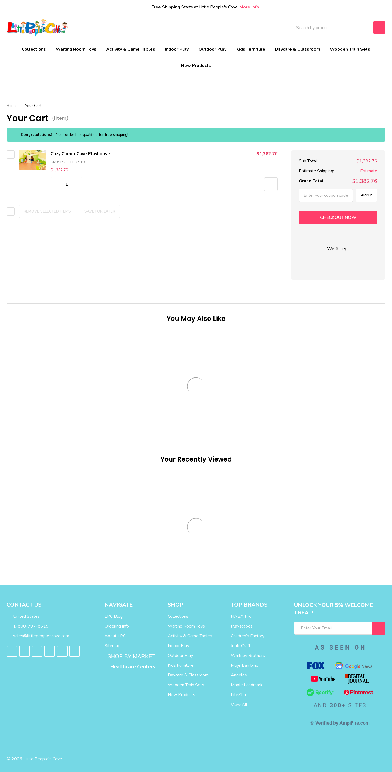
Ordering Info (117, 626)
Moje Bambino (244, 665)
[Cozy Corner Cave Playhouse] (66, 184)
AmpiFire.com (354, 723)
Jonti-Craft (240, 646)
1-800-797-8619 (28, 626)
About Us (200, 28)
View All (239, 705)
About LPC (115, 636)
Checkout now (338, 217)
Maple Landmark (246, 685)
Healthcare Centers (132, 666)
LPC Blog (114, 616)
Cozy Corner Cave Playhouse (80, 154)
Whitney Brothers (248, 656)
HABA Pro (241, 616)
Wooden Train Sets (350, 49)
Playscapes (242, 626)
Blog (225, 28)
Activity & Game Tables (130, 49)
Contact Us (251, 28)
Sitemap (112, 646)
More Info (249, 7)
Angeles (239, 675)
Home (12, 105)
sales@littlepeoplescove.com (38, 636)
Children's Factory (247, 636)
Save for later (99, 211)
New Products (196, 66)
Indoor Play (177, 49)
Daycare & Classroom (297, 49)
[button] (271, 184)
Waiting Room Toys (76, 49)
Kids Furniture (250, 49)
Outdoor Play (212, 49)
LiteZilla (238, 695)
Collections (34, 49)
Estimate (368, 171)
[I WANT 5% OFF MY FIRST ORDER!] (378, 628)
